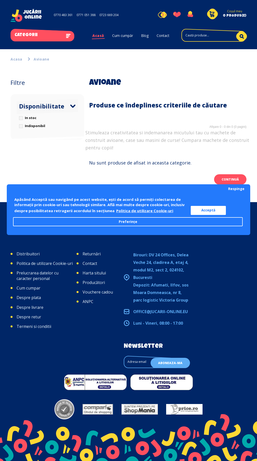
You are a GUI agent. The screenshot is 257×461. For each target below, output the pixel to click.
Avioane (41, 59)
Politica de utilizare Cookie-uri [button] (144, 210)
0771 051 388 (86, 15)
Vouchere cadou (98, 292)
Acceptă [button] (208, 210)
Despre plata (29, 297)
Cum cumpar (28, 288)
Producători (94, 282)
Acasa (16, 59)
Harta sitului (94, 273)
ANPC (88, 301)
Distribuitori (28, 254)
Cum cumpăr (122, 35)
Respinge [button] (236, 189)
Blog (145, 35)
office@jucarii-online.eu (160, 311)
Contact (163, 35)
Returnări (92, 254)
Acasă (98, 35)
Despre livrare (30, 307)
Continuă (230, 179)
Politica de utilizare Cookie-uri (45, 263)
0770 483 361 (63, 15)
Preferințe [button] (128, 221)
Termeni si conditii (34, 326)
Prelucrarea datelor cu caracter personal (37, 275)
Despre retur (29, 317)
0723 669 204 (108, 15)
